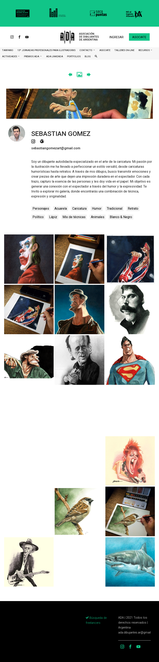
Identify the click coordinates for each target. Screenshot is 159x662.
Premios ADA (32, 56)
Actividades (10, 56)
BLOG (88, 56)
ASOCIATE (104, 50)
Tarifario (7, 50)
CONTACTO (86, 50)
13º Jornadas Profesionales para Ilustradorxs (46, 50)
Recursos (144, 50)
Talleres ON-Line (124, 50)
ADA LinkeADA (54, 56)
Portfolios (74, 56)
